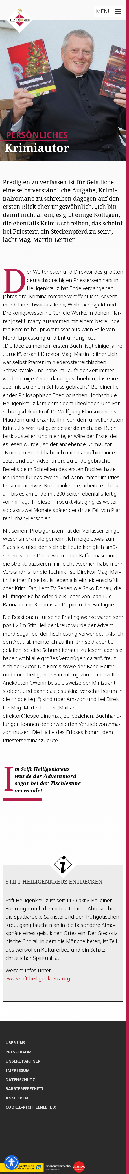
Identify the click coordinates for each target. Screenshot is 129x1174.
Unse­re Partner (23, 1061)
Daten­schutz (20, 1079)
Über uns (15, 1042)
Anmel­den (17, 1098)
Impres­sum (18, 1070)
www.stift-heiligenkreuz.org (38, 978)
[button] (104, 11)
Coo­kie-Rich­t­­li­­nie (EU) (31, 1107)
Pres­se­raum (19, 1052)
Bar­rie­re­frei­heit (25, 1088)
